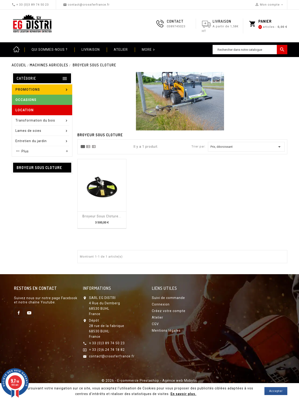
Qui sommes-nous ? (50, 49)
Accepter (276, 391)
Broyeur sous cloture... (101, 216)
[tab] (82, 146)
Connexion (161, 304)
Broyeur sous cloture (39, 167)
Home (16, 49)
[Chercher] (250, 49)
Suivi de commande (168, 298)
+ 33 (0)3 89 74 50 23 (107, 343)
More (149, 50)
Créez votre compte (168, 311)
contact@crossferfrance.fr (112, 356)
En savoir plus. (183, 394)
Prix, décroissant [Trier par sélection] (246, 147)
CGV (155, 324)
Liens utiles (164, 288)
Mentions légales (166, 330)
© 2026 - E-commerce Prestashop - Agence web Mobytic (149, 380)
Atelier (121, 49)
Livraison (91, 49)
